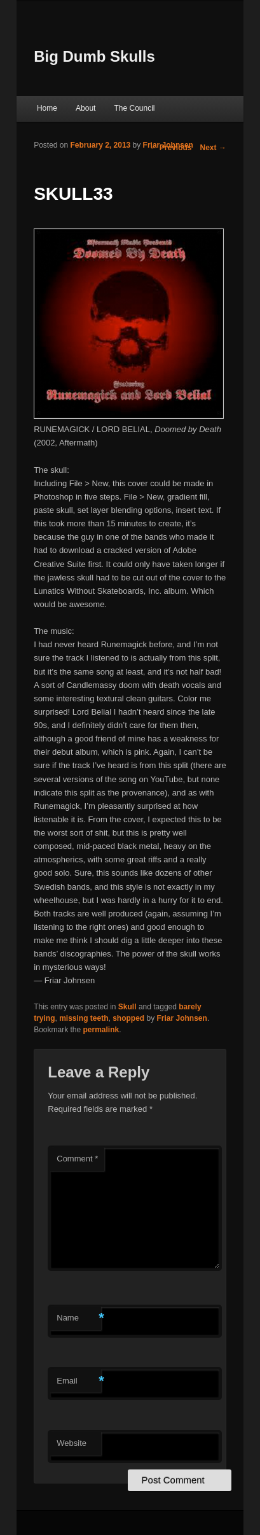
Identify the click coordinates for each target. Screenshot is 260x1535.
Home (47, 108)
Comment (77, 1158)
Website (71, 1443)
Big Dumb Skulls (94, 56)
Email (79, 1381)
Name (79, 1318)
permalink (101, 1029)
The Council (134, 108)
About (85, 108)
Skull (127, 1006)
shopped (128, 1018)
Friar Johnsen (168, 145)
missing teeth (83, 1018)
